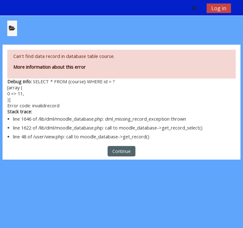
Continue (121, 151)
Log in (218, 8)
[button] (194, 8)
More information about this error (49, 67)
